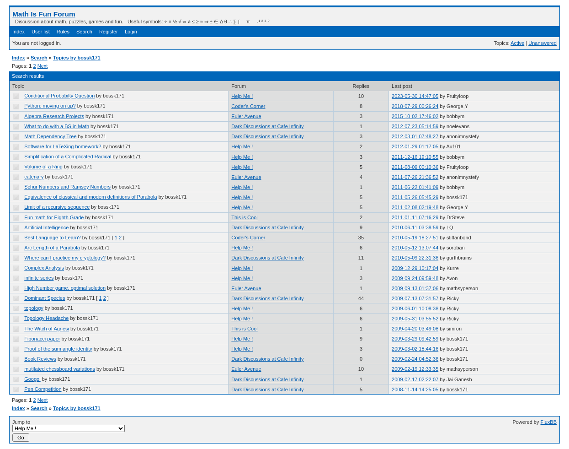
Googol (32, 379)
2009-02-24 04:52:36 (415, 359)
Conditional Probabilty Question (59, 95)
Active (517, 43)
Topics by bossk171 (77, 57)
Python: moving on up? (50, 105)
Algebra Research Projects (54, 116)
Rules (63, 31)
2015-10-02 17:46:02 (415, 116)
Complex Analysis (44, 267)
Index (18, 31)
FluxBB (549, 422)
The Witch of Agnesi (46, 328)
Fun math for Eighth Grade (54, 217)
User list (41, 31)
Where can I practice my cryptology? (65, 257)
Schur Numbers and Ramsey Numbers (67, 186)
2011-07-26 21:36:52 (415, 177)
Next (42, 66)
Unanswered (542, 43)
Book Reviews (40, 359)
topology (33, 308)
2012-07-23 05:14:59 (415, 126)
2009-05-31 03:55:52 (415, 318)
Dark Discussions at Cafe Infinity (267, 126)
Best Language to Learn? (52, 237)
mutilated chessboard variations (59, 369)
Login (131, 31)
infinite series (38, 278)
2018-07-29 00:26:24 (415, 106)
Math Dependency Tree (50, 136)
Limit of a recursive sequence (57, 207)
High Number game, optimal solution (65, 288)
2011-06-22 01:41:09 (415, 187)
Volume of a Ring (43, 166)
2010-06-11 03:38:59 (415, 227)
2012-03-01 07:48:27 (415, 136)
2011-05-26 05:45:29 (415, 197)
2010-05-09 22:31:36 (415, 257)
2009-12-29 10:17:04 (415, 268)
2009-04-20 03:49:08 (415, 328)
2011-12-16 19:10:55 (415, 157)
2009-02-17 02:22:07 (415, 379)
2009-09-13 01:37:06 (415, 288)
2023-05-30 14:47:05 (415, 96)
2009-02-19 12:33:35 (415, 369)
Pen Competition (42, 389)
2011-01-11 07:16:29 (415, 217)
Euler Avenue (246, 116)
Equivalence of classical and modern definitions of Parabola (90, 197)
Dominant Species (44, 298)
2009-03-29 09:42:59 (415, 338)
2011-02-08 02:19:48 (415, 207)
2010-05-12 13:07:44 (415, 247)
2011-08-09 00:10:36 (415, 167)
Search (84, 31)
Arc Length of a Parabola (52, 247)
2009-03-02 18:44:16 (415, 349)
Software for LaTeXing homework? (62, 146)
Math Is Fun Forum (43, 14)
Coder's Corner (248, 106)
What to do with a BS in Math (56, 126)
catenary (33, 176)
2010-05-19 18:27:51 (415, 237)
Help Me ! (242, 96)
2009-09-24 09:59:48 (415, 278)
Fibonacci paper (42, 338)
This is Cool (244, 217)
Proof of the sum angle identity (58, 349)
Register (108, 31)
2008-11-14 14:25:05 (415, 389)
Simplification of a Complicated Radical (67, 156)
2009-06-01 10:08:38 (415, 308)
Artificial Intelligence (46, 227)
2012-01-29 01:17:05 (415, 146)
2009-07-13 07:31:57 (415, 298)
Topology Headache (46, 318)
